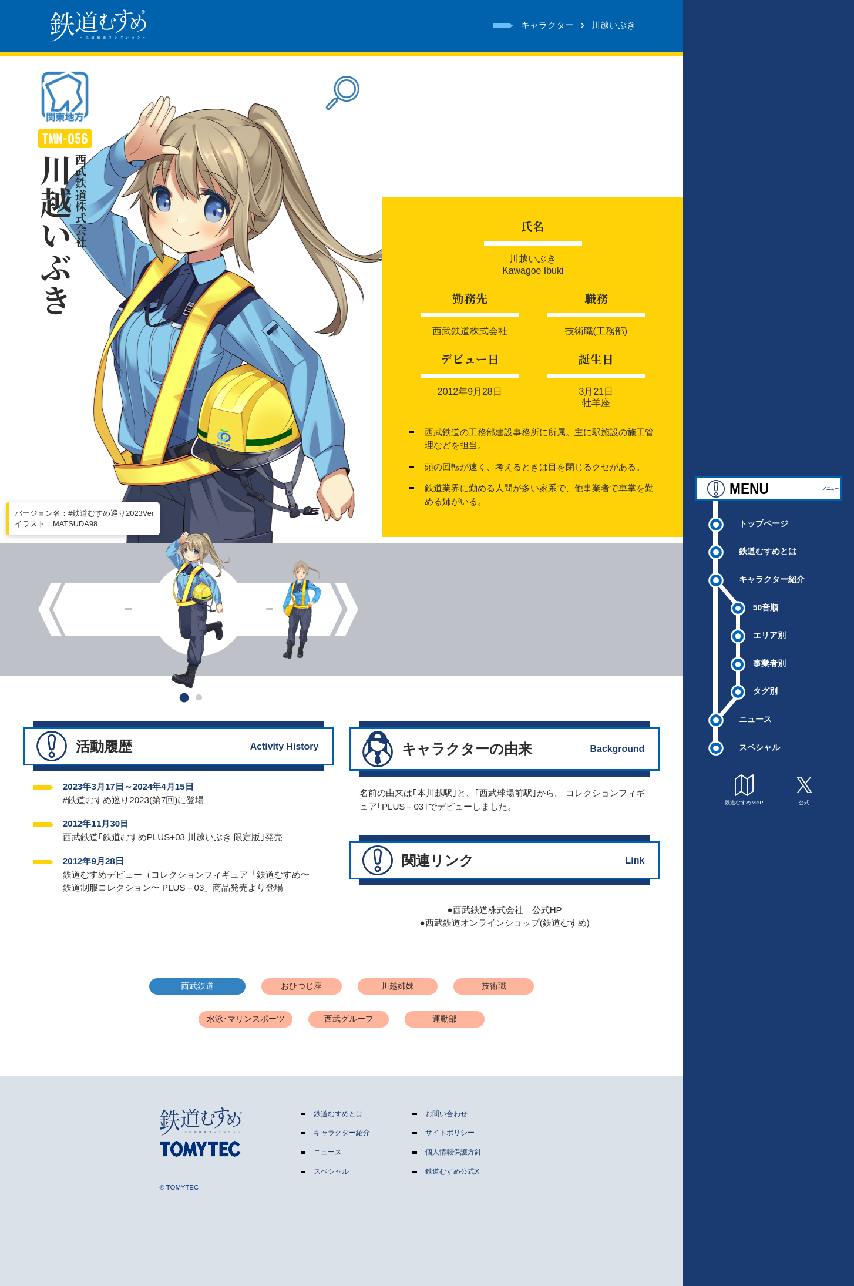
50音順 (766, 600)
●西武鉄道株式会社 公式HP (505, 910)
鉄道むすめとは (767, 544)
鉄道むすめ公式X (452, 1171)
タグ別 (765, 684)
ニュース (755, 712)
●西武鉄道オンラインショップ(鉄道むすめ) (505, 923)
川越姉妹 (397, 986)
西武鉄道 (197, 986)
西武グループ (349, 1019)
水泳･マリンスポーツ (246, 1019)
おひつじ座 (301, 986)
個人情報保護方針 (453, 1152)
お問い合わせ (446, 1114)
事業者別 (769, 656)
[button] (183, 697)
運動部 (444, 1019)
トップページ (763, 516)
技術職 (494, 986)
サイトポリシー (450, 1133)
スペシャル (759, 739)
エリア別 (769, 628)
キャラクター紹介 (772, 572)
